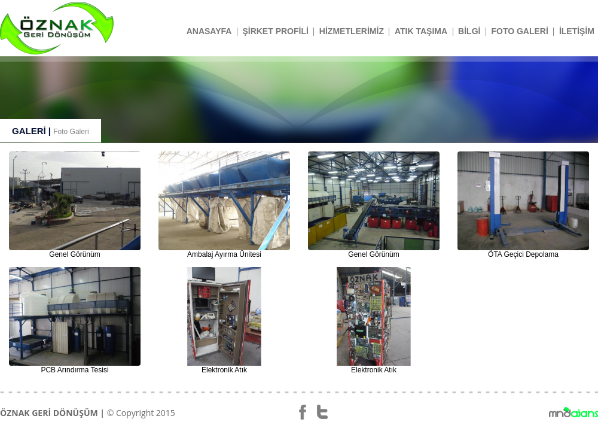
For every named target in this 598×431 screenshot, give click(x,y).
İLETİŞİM (576, 31)
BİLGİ (469, 31)
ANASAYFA (209, 31)
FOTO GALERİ (519, 31)
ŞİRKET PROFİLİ (275, 31)
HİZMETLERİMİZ (351, 31)
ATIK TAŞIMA (421, 31)
